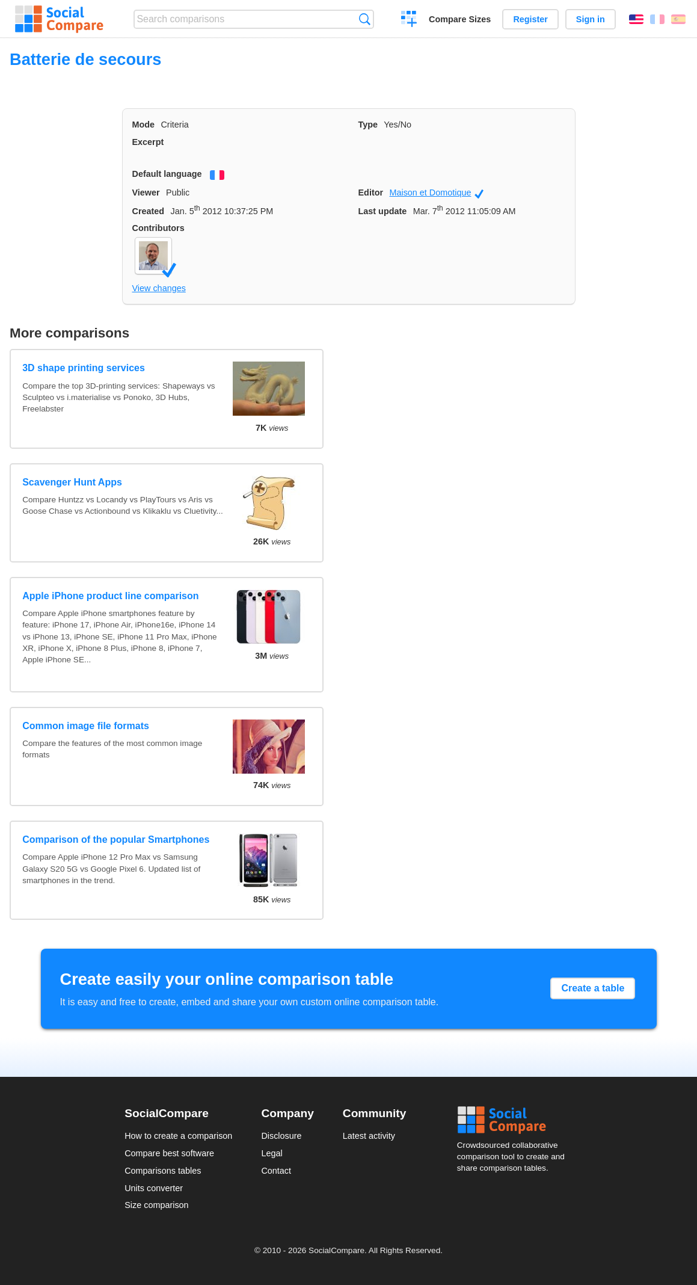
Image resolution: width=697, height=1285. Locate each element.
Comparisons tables (162, 1171)
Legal (271, 1153)
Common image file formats (85, 726)
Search (364, 19)
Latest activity (369, 1136)
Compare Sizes (460, 19)
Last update (382, 211)
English (636, 19)
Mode (143, 124)
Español (678, 19)
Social (515, 1120)
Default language (167, 174)
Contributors (158, 228)
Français (657, 19)
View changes (159, 288)
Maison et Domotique (436, 193)
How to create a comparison (178, 1136)
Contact (276, 1171)
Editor (371, 192)
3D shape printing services (83, 368)
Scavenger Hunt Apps (72, 482)
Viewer (146, 192)
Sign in (590, 19)
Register (530, 19)
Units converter (153, 1188)
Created (148, 211)
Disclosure (281, 1136)
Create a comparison (409, 20)
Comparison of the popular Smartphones (115, 839)
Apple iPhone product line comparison (110, 596)
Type (368, 124)
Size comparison (156, 1205)
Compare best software (169, 1153)
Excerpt (148, 142)
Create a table (592, 988)
